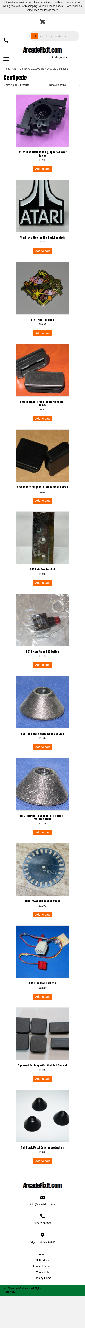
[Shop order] (64, 85)
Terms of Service (42, 1266)
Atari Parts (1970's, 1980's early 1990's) (33, 68)
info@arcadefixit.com (42, 1204)
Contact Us (42, 1272)
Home (7, 68)
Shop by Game (42, 1278)
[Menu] (6, 59)
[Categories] (59, 57)
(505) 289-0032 (42, 1223)
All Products (43, 1260)
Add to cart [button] (42, 168)
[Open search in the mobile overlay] (54, 36)
